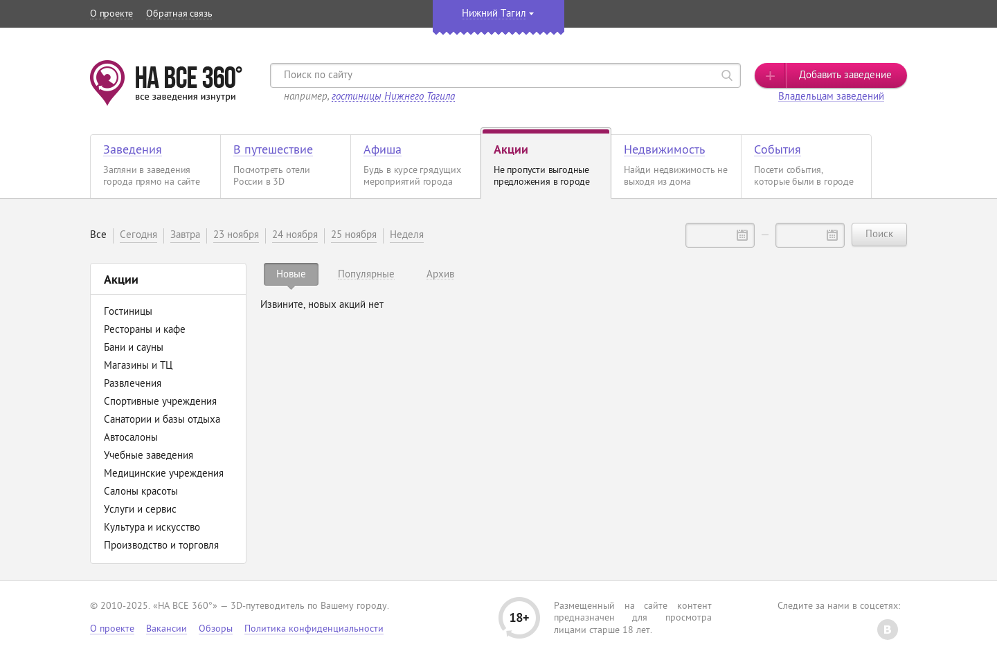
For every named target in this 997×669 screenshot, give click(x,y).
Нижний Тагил (494, 14)
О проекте (111, 14)
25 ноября (354, 235)
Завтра (185, 235)
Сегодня (138, 235)
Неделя (407, 235)
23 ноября (236, 235)
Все (98, 235)
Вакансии (166, 629)
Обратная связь (179, 14)
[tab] (291, 274)
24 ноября (295, 235)
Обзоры (216, 629)
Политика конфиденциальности (314, 629)
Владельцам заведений (831, 97)
